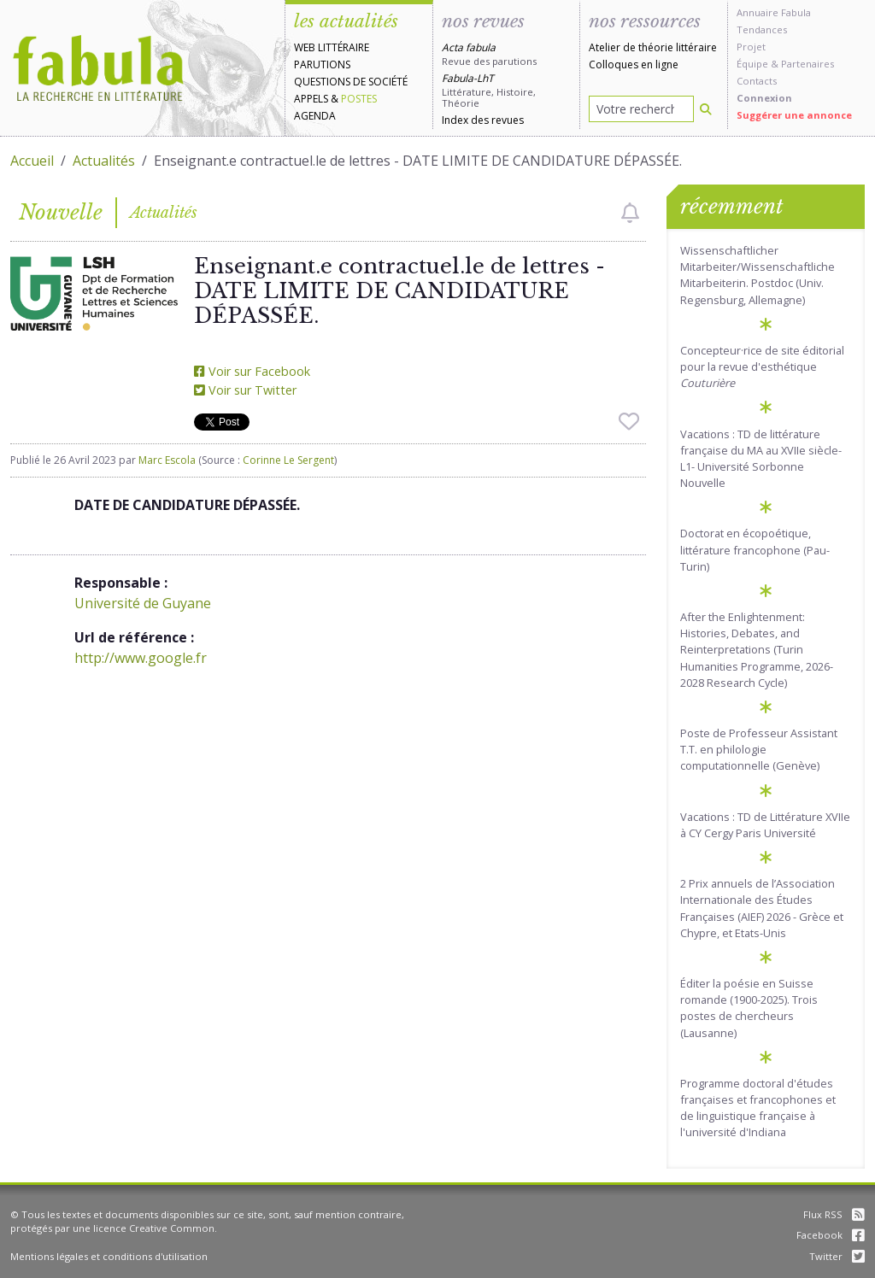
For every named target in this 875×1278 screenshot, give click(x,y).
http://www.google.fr (140, 657)
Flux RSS (834, 1214)
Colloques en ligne (633, 64)
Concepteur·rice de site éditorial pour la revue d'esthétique (762, 366)
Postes (359, 98)
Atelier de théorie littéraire (653, 47)
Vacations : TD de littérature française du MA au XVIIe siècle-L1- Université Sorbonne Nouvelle (761, 458)
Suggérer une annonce (794, 114)
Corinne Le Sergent (288, 460)
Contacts (757, 80)
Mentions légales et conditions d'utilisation (109, 1256)
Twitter (837, 1256)
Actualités (104, 160)
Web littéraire (331, 47)
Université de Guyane (142, 603)
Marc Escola (167, 460)
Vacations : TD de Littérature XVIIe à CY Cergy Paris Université (765, 825)
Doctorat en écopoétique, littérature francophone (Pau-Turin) (755, 549)
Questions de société (351, 81)
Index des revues (483, 120)
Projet (751, 46)
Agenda (315, 115)
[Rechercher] (706, 109)
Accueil (32, 160)
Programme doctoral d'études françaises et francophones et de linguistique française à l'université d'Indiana (758, 1108)
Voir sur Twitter (245, 390)
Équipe (752, 63)
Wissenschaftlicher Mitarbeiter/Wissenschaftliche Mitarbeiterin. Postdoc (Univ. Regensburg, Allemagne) (757, 275)
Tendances (762, 29)
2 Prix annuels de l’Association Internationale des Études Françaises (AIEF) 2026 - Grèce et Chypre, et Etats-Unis (761, 908)
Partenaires (807, 63)
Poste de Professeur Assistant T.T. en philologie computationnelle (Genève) (758, 749)
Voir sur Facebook (252, 371)
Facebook (830, 1234)
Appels (311, 98)
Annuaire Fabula (774, 12)
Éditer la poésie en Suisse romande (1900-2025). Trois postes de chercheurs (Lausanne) (749, 1008)
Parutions (322, 64)
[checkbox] (630, 212)
